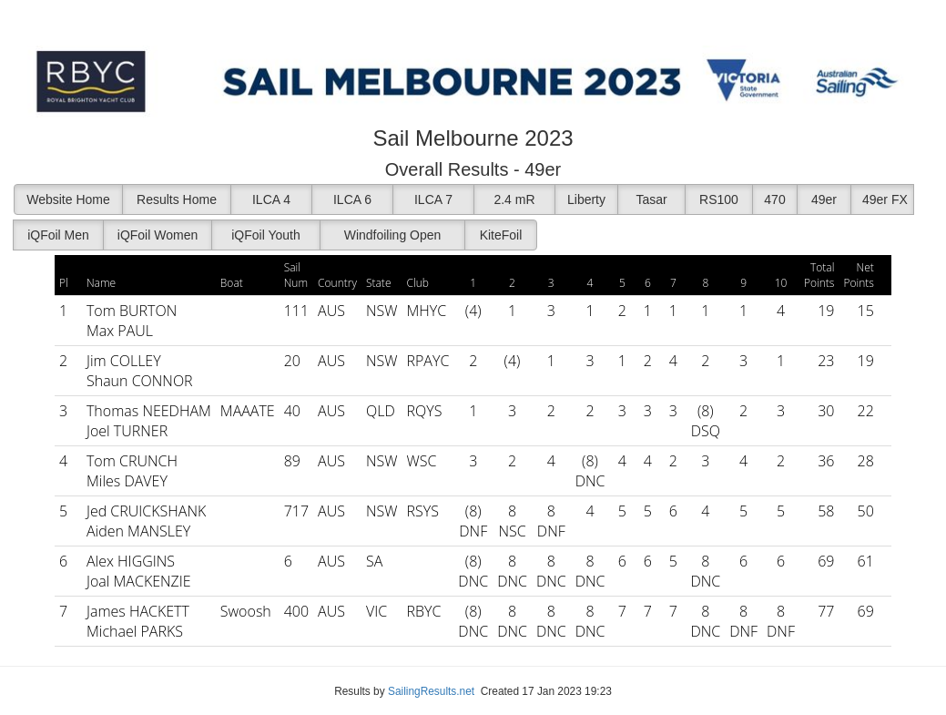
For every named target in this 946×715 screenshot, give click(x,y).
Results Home (177, 199)
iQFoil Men (58, 235)
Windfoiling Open (393, 235)
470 (774, 199)
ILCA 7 (433, 199)
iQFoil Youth (265, 235)
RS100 (718, 199)
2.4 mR (513, 199)
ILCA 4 (271, 199)
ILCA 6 (352, 199)
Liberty (586, 199)
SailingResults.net (431, 691)
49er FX (885, 199)
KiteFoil (501, 235)
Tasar (651, 199)
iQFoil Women (157, 235)
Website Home (68, 199)
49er (824, 199)
